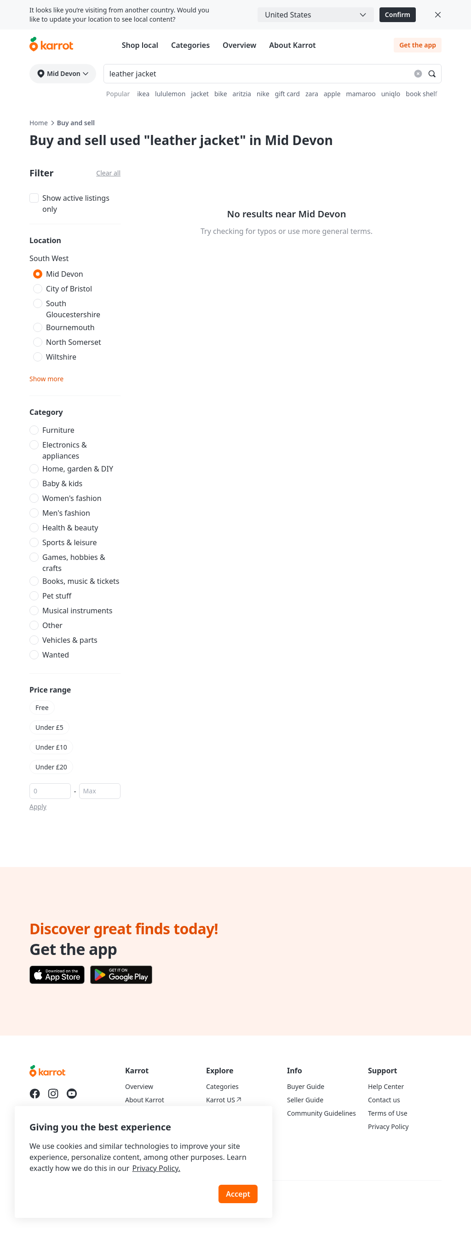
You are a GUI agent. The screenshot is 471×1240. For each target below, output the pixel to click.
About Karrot (292, 45)
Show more (46, 378)
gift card (287, 94)
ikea (143, 94)
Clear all (108, 173)
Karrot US (223, 1099)
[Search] (432, 74)
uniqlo (391, 94)
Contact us (384, 1099)
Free (42, 707)
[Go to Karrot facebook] (34, 1093)
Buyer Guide (305, 1086)
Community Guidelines (321, 1113)
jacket (200, 94)
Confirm (397, 14)
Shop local (140, 45)
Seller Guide (305, 1099)
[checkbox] (75, 203)
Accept (238, 1194)
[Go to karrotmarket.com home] (51, 45)
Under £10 (51, 747)
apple (332, 94)
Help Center (386, 1086)
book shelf (421, 94)
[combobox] (316, 14)
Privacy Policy (388, 1126)
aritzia (242, 94)
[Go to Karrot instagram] (53, 1093)
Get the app (417, 45)
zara (311, 94)
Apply (37, 806)
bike (220, 94)
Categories (190, 45)
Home (38, 122)
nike (263, 94)
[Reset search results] (418, 74)
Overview (239, 45)
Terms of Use (388, 1113)
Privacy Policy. (156, 1168)
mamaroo (360, 94)
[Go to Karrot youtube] (71, 1093)
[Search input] (272, 73)
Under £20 (51, 767)
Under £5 (49, 727)
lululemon (170, 94)
